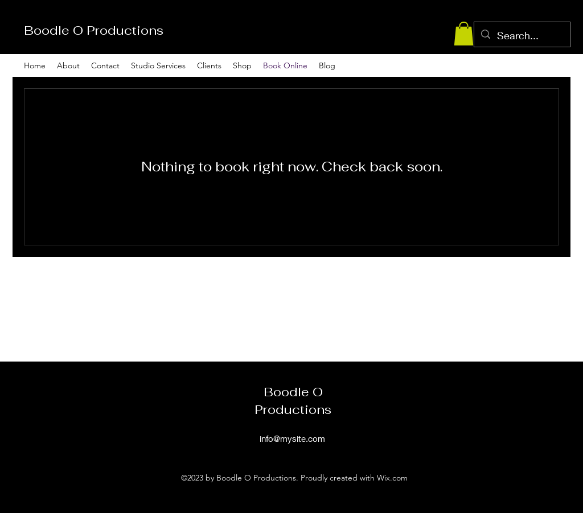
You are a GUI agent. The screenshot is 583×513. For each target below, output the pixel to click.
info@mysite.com (292, 438)
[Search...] (521, 36)
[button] (464, 34)
